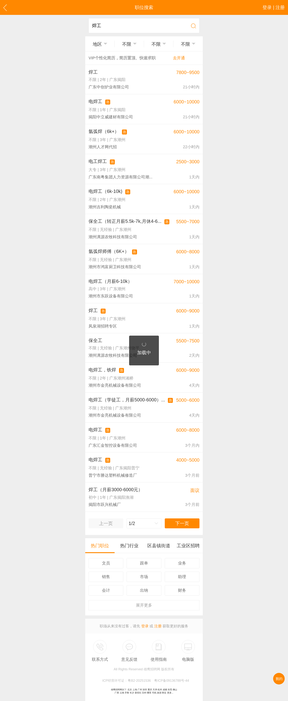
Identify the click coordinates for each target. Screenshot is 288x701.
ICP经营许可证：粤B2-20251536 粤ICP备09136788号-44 (145, 680)
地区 (97, 44)
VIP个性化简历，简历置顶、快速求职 (137, 58)
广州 (140, 689)
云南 (122, 692)
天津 (155, 689)
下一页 (182, 523)
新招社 (138, 692)
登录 (145, 626)
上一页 (106, 523)
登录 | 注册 (273, 7)
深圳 (145, 689)
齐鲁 (127, 692)
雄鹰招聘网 (116, 689)
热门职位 (100, 545)
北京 (129, 689)
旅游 (159, 692)
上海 (135, 689)
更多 (144, 605)
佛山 (175, 689)
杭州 (160, 689)
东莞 (170, 689)
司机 (154, 692)
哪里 (149, 692)
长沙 (132, 692)
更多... (170, 692)
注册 (158, 626)
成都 (165, 689)
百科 (144, 692)
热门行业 (129, 545)
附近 (164, 692)
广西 (117, 692)
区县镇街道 (158, 545)
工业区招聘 (188, 545)
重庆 (150, 689)
